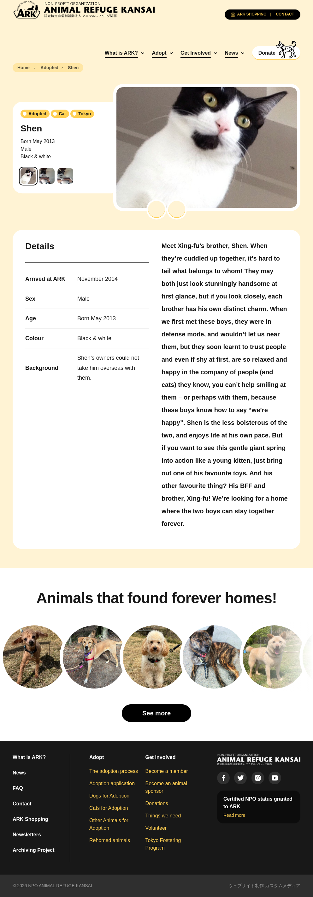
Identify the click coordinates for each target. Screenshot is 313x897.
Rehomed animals (109, 840)
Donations (156, 803)
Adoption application (112, 783)
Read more (234, 815)
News (231, 53)
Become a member (166, 771)
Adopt (159, 53)
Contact (22, 803)
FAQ (18, 788)
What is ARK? (121, 53)
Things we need (163, 815)
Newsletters (27, 834)
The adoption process (113, 771)
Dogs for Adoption (109, 795)
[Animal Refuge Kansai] (84, 9)
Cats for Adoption (108, 808)
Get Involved (195, 53)
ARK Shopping (30, 819)
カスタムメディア (282, 885)
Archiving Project (33, 850)
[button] (156, 209)
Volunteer (156, 828)
